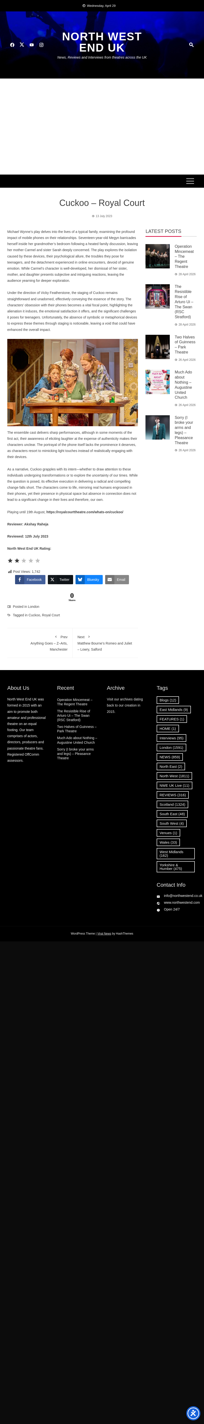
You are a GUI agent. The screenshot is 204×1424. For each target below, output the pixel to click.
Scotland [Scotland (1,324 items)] (172, 804)
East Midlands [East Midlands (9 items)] (174, 710)
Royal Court (51, 615)
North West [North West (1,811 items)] (174, 776)
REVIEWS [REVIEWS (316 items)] (173, 795)
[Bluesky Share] (89, 579)
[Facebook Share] (30, 579)
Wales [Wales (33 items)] (168, 842)
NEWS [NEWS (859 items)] (170, 757)
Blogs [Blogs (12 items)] (168, 700)
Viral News (104, 933)
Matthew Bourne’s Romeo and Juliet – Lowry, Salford (105, 642)
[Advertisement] (45, 126)
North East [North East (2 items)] (171, 766)
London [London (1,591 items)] (171, 747)
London (33, 607)
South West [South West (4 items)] (172, 823)
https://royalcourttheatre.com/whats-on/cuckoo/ (84, 512)
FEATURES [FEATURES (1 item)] (172, 719)
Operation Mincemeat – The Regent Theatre (184, 256)
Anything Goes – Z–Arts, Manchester (40, 642)
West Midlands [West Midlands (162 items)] (171, 854)
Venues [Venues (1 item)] (168, 833)
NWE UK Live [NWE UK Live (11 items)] (174, 785)
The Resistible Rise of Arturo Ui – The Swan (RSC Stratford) (184, 301)
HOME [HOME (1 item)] (168, 728)
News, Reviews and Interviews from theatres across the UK (102, 57)
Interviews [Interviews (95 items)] (171, 738)
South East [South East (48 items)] (172, 814)
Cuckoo (34, 615)
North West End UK (102, 42)
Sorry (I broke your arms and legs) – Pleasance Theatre (75, 753)
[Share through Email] (117, 579)
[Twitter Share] (60, 579)
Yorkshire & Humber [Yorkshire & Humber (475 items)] (171, 867)
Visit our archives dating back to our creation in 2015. (125, 705)
